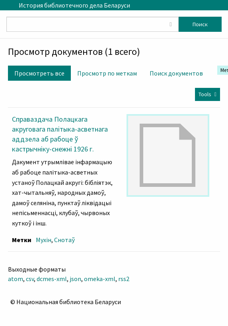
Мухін (43, 240)
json (75, 279)
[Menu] (6, 5)
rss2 (123, 279)
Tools (205, 94)
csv (30, 279)
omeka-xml (99, 279)
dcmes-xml (52, 279)
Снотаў (64, 240)
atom (15, 279)
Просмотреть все (39, 73)
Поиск (200, 24)
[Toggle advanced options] (171, 24)
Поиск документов (176, 73)
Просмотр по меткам (107, 73)
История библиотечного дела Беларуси (74, 5)
